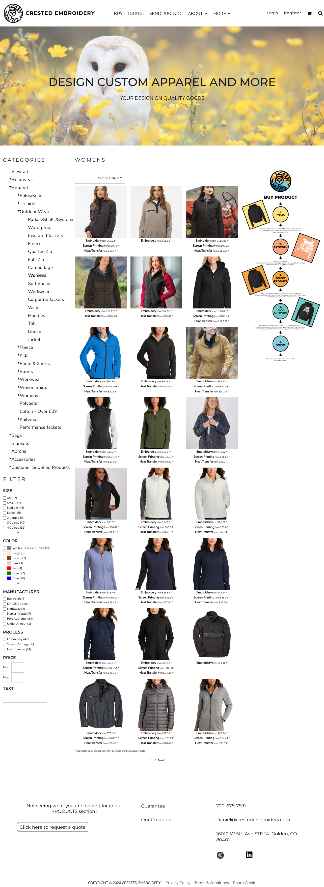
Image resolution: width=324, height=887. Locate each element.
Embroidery (93, 241)
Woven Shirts (33, 387)
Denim (34, 331)
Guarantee (153, 806)
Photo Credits (245, 882)
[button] (198, 13)
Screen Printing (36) (20, 644)
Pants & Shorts (35, 363)
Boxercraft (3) (16, 599)
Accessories (23, 459)
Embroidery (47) (18, 639)
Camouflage (40, 268)
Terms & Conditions (212, 882)
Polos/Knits (31, 195)
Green (16, 573)
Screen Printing (93, 246)
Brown (16, 558)
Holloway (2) (16, 609)
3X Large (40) (16, 523)
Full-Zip (36, 259)
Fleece (34, 244)
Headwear (22, 180)
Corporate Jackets (46, 299)
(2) (16, 558)
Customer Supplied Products (40, 467)
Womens (29, 395)
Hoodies (36, 315)
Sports (26, 371)
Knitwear (29, 419)
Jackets (35, 339)
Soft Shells (39, 283)
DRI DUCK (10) (17, 604)
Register (292, 13)
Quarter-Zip (40, 251)
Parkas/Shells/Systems (51, 219)
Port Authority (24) (20, 619)
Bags (16, 435)
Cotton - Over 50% (39, 411)
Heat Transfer (93, 251)
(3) (15, 553)
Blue (15, 578)
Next (161, 760)
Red (15, 568)
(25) (16, 578)
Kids (24, 355)
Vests (33, 307)
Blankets (20, 443)
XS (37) (12, 498)
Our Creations (157, 819)
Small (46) (14, 503)
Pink (15, 563)
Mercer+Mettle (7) (19, 614)
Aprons (18, 451)
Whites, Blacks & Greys (28, 548)
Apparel (19, 188)
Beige (16, 553)
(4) (14, 568)
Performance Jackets (40, 427)
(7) (16, 573)
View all (19, 171)
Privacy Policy (178, 882)
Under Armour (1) (19, 624)
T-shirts (27, 204)
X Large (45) (15, 518)
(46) (28, 548)
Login (272, 13)
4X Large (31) (16, 528)
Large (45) (14, 513)
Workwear (38, 292)
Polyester (29, 403)
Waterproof (40, 227)
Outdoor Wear (34, 212)
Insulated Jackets (45, 236)
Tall (32, 323)
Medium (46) (15, 508)
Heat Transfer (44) (19, 649)
